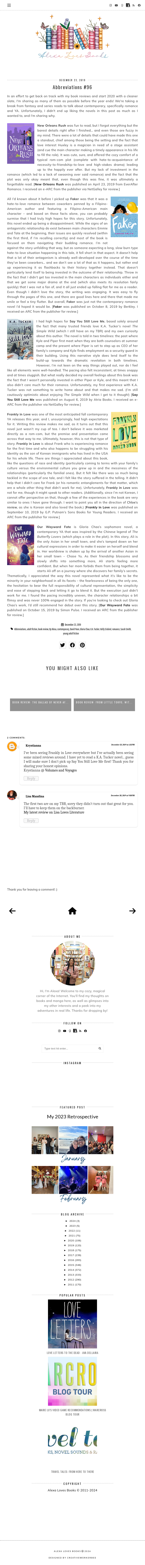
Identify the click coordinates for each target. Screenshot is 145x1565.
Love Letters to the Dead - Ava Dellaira (72, 1352)
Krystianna (33, 745)
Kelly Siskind (105, 629)
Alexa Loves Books (67, 1551)
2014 (71, 1269)
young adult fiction (71, 633)
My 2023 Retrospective (72, 1116)
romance (116, 629)
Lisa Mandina (35, 796)
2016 (71, 1260)
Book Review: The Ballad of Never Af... (40, 702)
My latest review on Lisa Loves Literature (54, 812)
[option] (40, 693)
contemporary (63, 629)
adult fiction (32, 629)
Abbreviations (20, 629)
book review (43, 629)
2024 (72, 1220)
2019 (71, 1245)
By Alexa (52, 629)
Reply (31, 778)
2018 (71, 1250)
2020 (71, 1240)
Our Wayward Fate (115, 605)
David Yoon (74, 629)
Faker (57, 307)
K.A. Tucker (94, 629)
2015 (71, 1264)
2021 (72, 1235)
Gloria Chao (85, 629)
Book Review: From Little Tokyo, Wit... (104, 702)
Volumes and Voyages (61, 770)
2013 (71, 1274)
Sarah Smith (125, 629)
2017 (71, 1255)
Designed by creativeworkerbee (72, 1557)
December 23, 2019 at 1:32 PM (123, 745)
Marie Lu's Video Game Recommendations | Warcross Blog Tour (72, 1412)
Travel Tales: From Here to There (72, 1471)
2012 (71, 1279)
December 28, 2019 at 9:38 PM (123, 796)
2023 (72, 1225)
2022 (72, 1230)
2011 (71, 1284)
